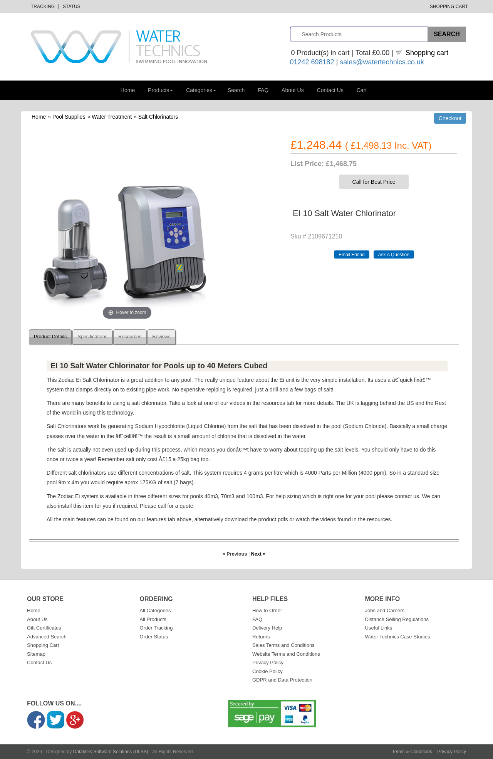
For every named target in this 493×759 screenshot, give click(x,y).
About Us (293, 90)
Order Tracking (156, 628)
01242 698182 (312, 62)
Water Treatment (112, 117)
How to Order (267, 610)
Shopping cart (427, 53)
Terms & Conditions (412, 751)
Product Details (50, 336)
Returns (261, 637)
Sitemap (36, 654)
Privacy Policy (267, 662)
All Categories (155, 610)
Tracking (43, 6)
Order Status (154, 637)
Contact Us (330, 90)
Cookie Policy (267, 671)
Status (71, 6)
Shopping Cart (449, 6)
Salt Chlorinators (158, 117)
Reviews (161, 336)
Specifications (92, 336)
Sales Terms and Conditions (283, 645)
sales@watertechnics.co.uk (382, 62)
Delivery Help (267, 628)
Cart (362, 90)
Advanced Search (47, 637)
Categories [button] (201, 90)
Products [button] (160, 90)
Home (128, 90)
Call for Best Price (374, 182)
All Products (153, 619)
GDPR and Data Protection (282, 680)
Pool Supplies (69, 117)
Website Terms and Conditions (286, 654)
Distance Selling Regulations (397, 619)
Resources (129, 336)
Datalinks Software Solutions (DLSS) (110, 751)
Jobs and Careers (385, 610)
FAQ (263, 90)
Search (236, 90)
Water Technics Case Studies (397, 637)
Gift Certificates (44, 628)
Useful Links (378, 628)
